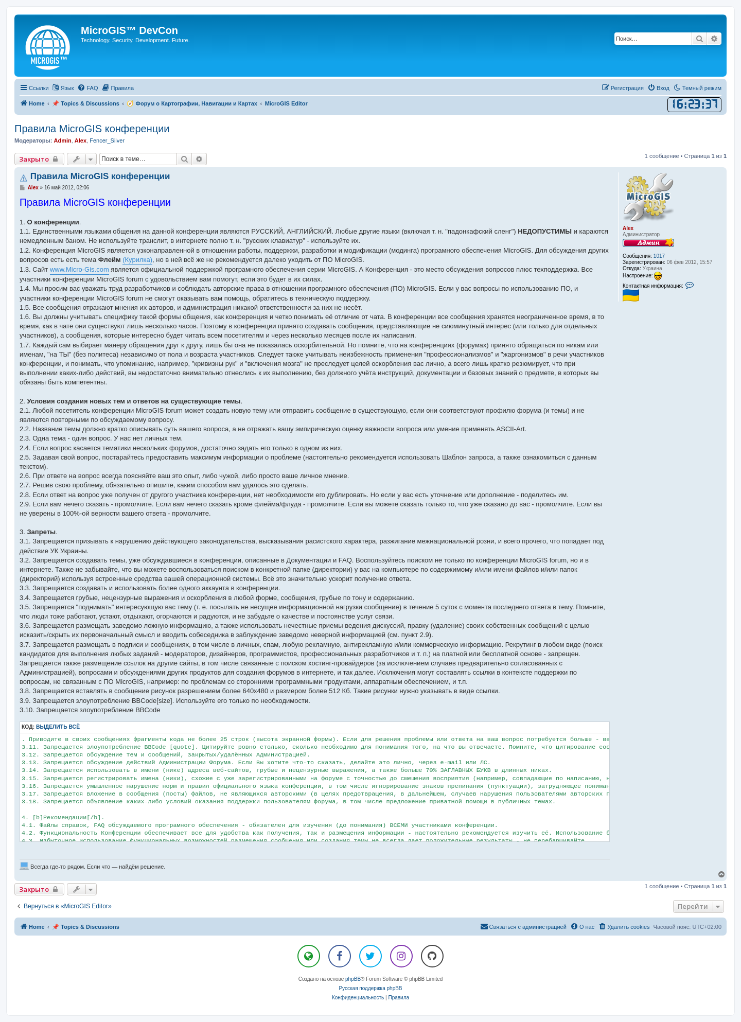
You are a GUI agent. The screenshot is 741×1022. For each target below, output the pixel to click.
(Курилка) (137, 259)
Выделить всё (58, 727)
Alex (80, 140)
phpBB (353, 979)
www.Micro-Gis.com (79, 269)
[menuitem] (87, 88)
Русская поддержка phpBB (370, 988)
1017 (659, 256)
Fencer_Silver (107, 140)
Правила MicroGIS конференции (91, 128)
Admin (62, 140)
